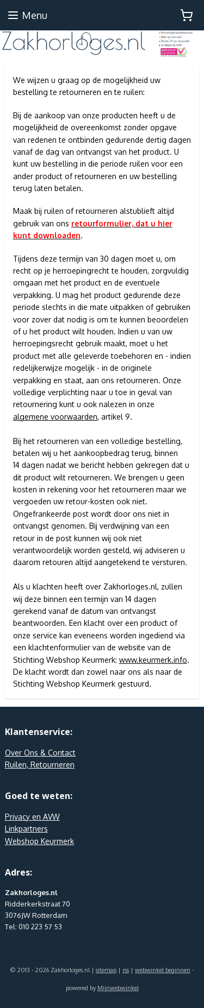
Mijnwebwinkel (118, 988)
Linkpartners (26, 828)
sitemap (106, 970)
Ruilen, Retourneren (40, 764)
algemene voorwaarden (55, 416)
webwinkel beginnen (162, 970)
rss (125, 970)
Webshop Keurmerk (39, 841)
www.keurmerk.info (153, 659)
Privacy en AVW (32, 816)
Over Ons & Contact (40, 752)
